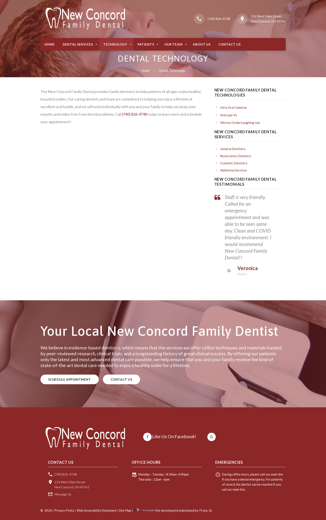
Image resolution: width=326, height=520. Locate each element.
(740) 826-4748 (219, 19)
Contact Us (121, 379)
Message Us (62, 494)
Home (146, 70)
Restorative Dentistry (235, 156)
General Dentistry (232, 149)
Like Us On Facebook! (174, 436)
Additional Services (233, 170)
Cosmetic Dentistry (233, 163)
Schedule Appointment (69, 379)
